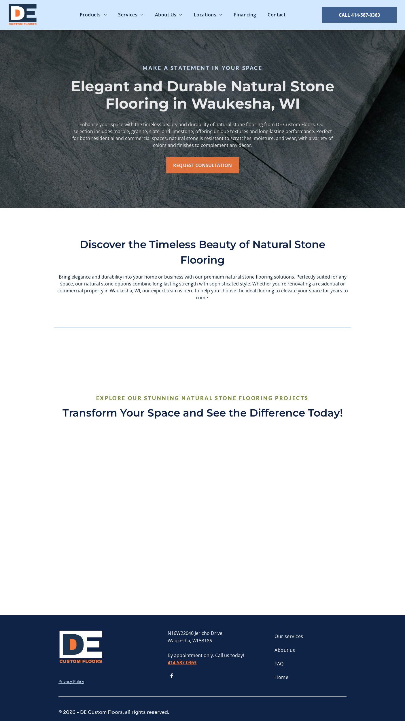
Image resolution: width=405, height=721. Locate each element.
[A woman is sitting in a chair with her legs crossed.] (238, 474)
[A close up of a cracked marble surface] (166, 547)
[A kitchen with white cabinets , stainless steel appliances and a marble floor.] (311, 474)
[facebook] (171, 676)
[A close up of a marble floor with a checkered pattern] (166, 474)
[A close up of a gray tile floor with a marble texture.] (93, 474)
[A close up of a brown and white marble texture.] (238, 547)
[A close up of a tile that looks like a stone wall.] (311, 547)
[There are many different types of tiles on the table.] (93, 547)
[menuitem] (93, 15)
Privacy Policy (71, 681)
